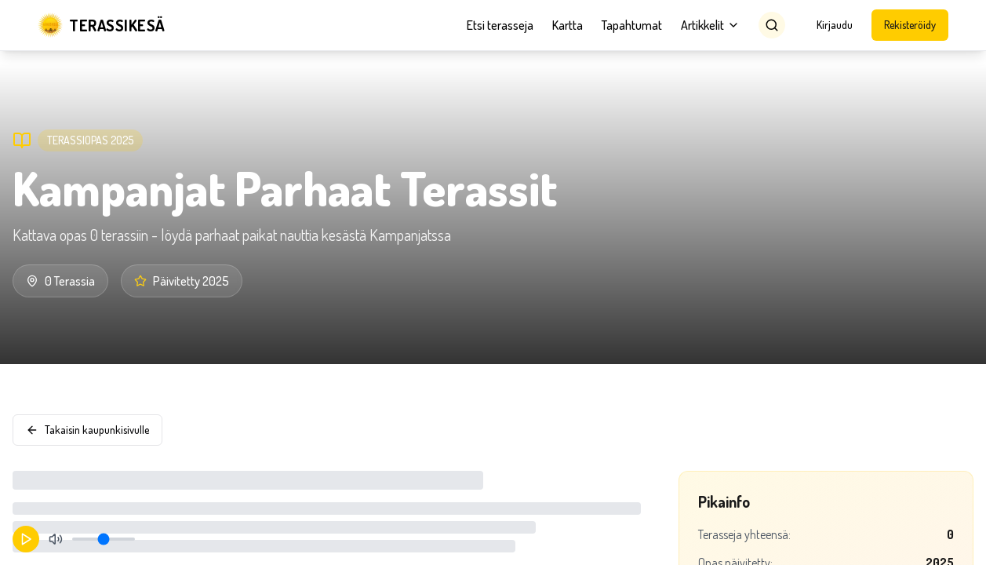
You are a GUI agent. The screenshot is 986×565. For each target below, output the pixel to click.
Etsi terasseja (500, 25)
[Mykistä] (56, 539)
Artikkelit (710, 25)
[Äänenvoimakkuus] (103, 539)
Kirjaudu (835, 24)
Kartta (567, 25)
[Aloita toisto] (26, 539)
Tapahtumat (632, 25)
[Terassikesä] (102, 25)
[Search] (772, 25)
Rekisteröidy (910, 24)
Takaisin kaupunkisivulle (87, 429)
